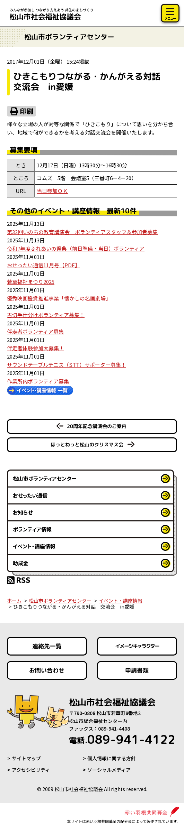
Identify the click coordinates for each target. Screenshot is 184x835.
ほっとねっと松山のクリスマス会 (87, 444)
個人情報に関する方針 (111, 758)
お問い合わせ (46, 670)
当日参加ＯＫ (52, 190)
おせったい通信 (30, 495)
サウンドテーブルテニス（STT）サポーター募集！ (66, 364)
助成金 (20, 563)
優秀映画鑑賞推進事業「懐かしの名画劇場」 (59, 298)
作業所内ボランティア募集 (38, 381)
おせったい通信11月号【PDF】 (43, 265)
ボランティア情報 (32, 529)
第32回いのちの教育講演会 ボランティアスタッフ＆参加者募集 (82, 231)
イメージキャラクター (137, 646)
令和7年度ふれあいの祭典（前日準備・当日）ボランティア (75, 248)
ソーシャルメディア (109, 769)
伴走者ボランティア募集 (35, 331)
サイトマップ (26, 758)
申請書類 (137, 670)
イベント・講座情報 (34, 546)
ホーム (14, 600)
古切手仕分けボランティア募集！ (46, 314)
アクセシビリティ (31, 769)
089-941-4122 (122, 739)
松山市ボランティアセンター (45, 478)
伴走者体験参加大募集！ (35, 348)
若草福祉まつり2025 (30, 281)
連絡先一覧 (47, 646)
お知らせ (23, 512)
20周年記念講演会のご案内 (96, 426)
